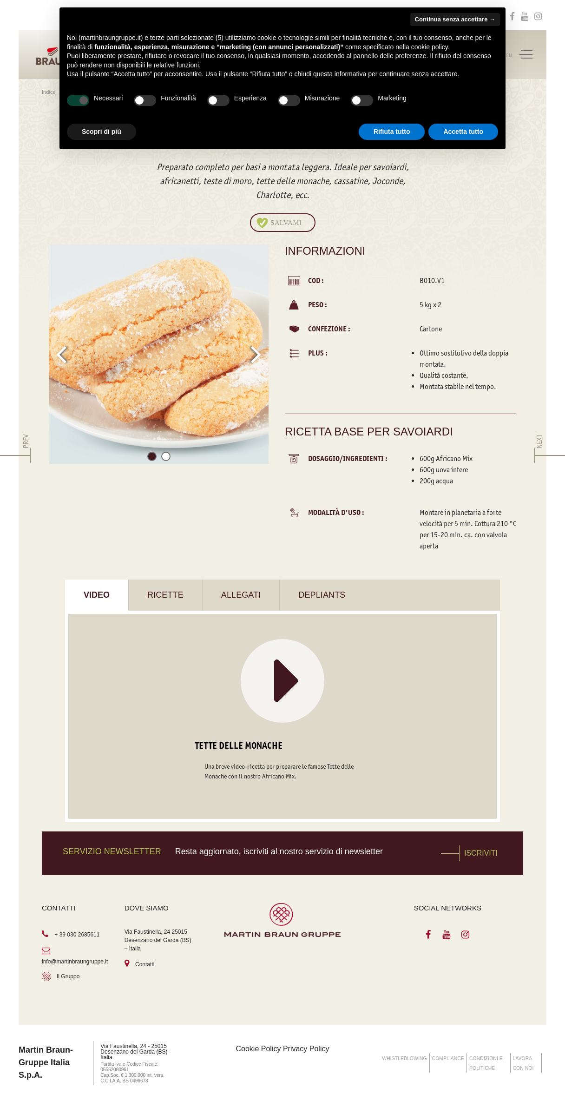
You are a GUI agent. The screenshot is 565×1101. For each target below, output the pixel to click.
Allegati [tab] (241, 595)
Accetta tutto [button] (463, 131)
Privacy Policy (306, 1049)
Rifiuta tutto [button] (392, 131)
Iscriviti (481, 853)
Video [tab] (97, 595)
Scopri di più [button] (101, 131)
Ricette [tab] (165, 595)
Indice (49, 92)
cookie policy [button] (429, 47)
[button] (152, 458)
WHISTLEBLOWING (404, 1058)
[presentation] (61, 354)
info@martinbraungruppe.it (75, 961)
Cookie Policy (258, 1049)
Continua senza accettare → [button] (455, 19)
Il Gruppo (68, 976)
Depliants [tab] (321, 595)
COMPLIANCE (448, 1058)
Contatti (144, 964)
